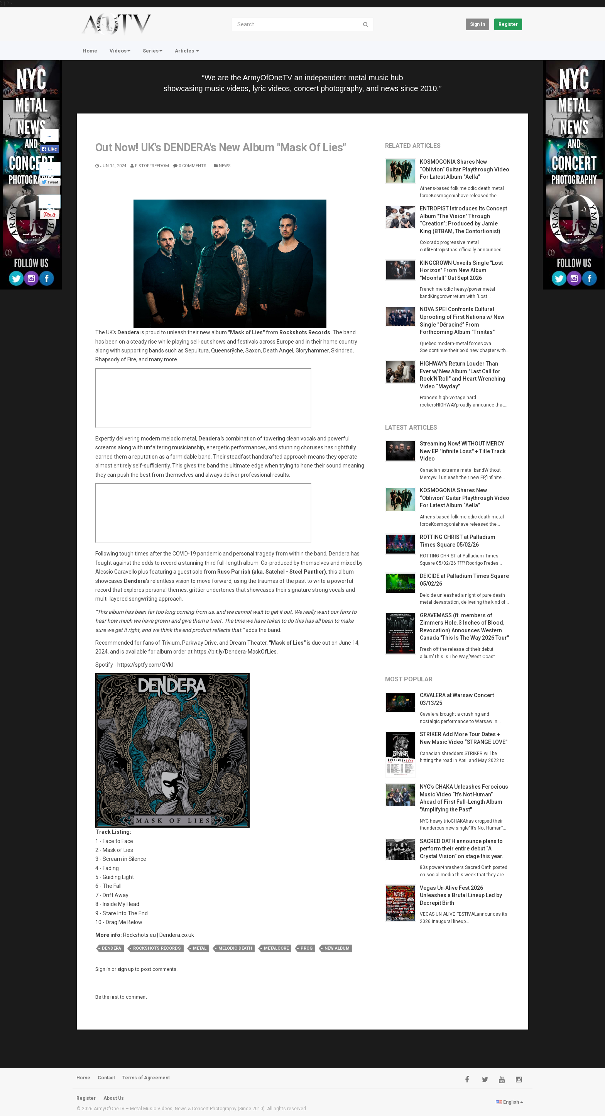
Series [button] (152, 51)
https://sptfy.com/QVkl (145, 665)
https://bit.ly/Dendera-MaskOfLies (235, 652)
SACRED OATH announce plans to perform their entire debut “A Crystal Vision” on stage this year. (462, 848)
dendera (111, 948)
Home (90, 51)
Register (508, 24)
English (509, 1102)
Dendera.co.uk (176, 935)
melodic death (235, 948)
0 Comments (189, 165)
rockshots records (157, 948)
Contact (106, 1077)
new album (337, 948)
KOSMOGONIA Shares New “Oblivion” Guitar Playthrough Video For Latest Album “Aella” (464, 169)
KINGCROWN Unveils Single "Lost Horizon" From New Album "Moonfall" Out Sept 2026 (461, 270)
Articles (187, 51)
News (222, 165)
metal (199, 948)
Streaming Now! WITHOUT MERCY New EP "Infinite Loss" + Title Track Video (462, 451)
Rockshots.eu (139, 935)
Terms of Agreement (146, 1077)
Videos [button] (120, 51)
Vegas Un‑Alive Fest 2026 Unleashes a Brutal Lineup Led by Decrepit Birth (461, 895)
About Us (113, 1098)
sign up (125, 969)
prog (307, 948)
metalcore (276, 948)
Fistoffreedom (149, 165)
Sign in (477, 24)
